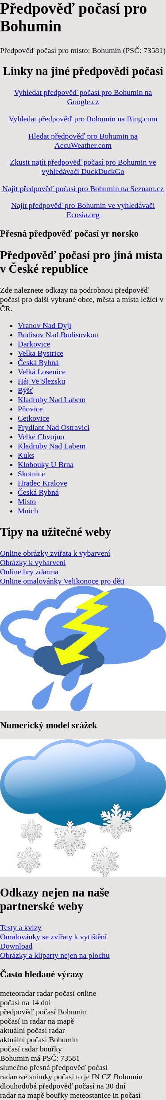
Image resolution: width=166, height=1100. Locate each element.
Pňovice (30, 408)
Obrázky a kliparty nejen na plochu (55, 955)
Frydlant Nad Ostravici (53, 427)
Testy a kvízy (21, 927)
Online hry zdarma (29, 571)
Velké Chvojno (41, 436)
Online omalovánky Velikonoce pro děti (62, 580)
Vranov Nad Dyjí (44, 325)
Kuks (26, 455)
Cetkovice (33, 418)
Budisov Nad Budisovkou (58, 334)
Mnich (28, 510)
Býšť (25, 390)
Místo (27, 501)
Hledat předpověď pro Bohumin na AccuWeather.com (83, 141)
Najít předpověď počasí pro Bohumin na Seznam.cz (83, 188)
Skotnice (31, 473)
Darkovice (34, 343)
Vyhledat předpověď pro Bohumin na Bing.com (83, 118)
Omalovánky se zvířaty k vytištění (53, 936)
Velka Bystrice (40, 353)
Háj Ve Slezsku (41, 381)
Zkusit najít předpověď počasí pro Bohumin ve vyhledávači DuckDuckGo (83, 167)
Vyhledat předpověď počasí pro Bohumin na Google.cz (83, 97)
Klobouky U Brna (45, 464)
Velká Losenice (42, 371)
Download (16, 946)
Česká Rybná (38, 362)
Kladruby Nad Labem (51, 399)
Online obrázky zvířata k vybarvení (55, 553)
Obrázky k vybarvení (33, 562)
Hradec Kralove (42, 482)
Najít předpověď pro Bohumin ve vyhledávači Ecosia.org (83, 210)
